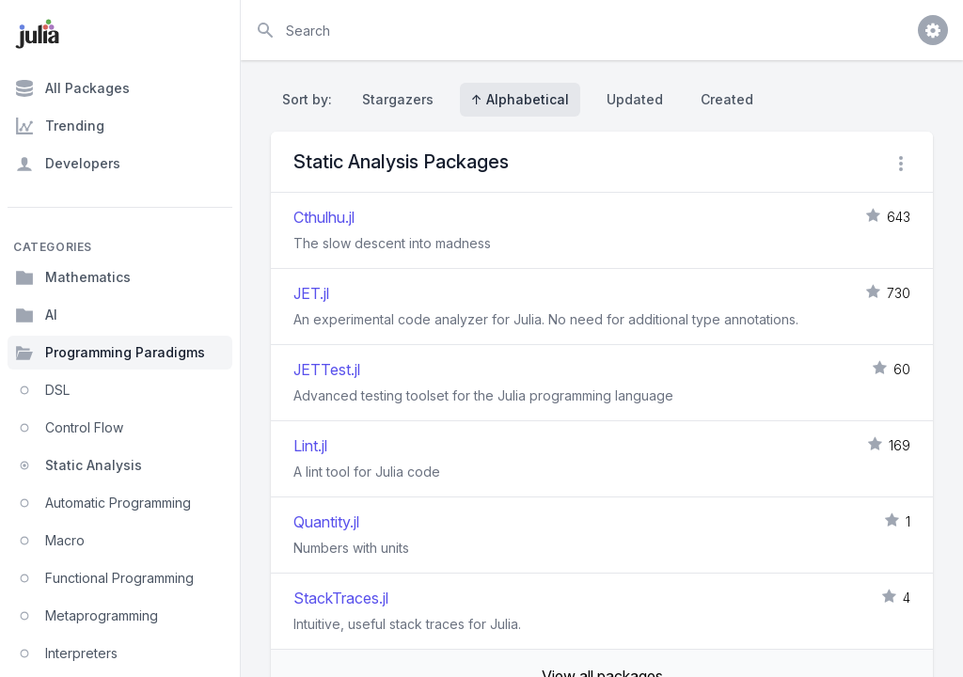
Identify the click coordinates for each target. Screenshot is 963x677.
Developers (67, 163)
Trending (59, 126)
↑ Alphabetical (520, 99)
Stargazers (398, 99)
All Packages (72, 88)
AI (36, 315)
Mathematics (73, 277)
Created (727, 99)
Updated (635, 99)
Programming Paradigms (110, 352)
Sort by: (310, 99)
